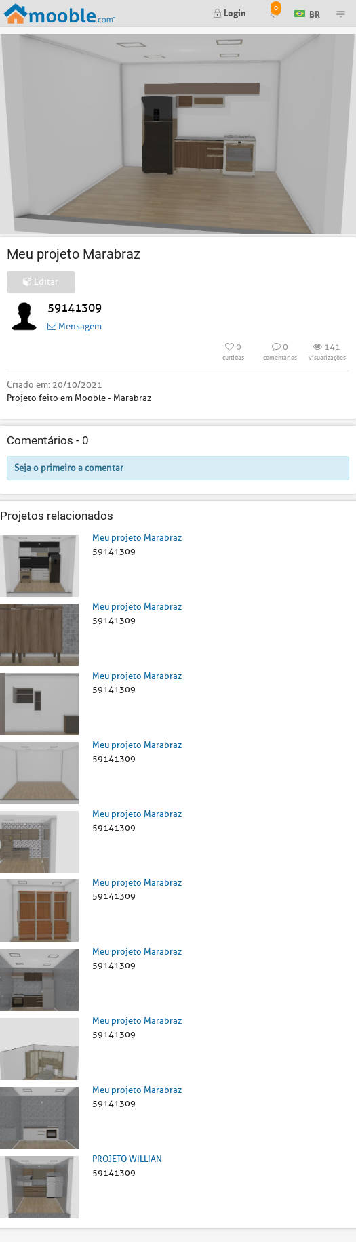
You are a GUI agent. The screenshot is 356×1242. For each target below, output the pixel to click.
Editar (40, 281)
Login (229, 12)
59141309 (74, 308)
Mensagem (74, 326)
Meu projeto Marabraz (137, 537)
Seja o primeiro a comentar (68, 468)
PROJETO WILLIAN (127, 1159)
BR (307, 12)
